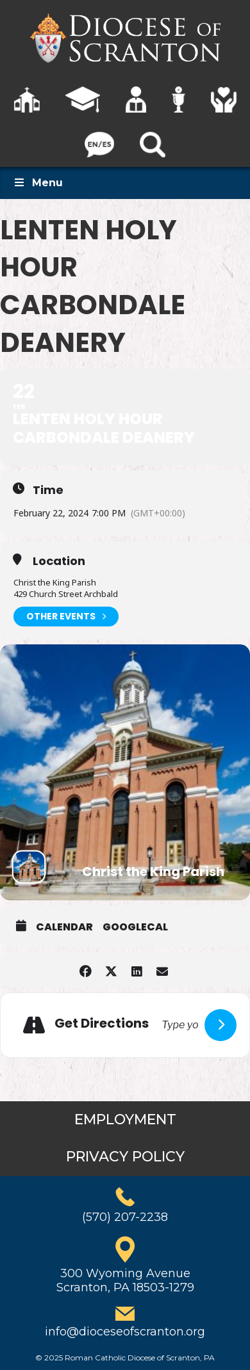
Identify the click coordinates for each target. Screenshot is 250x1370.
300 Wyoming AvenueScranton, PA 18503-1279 (125, 1280)
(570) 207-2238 (125, 1217)
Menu (38, 183)
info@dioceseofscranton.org (125, 1332)
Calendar (64, 927)
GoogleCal (135, 927)
